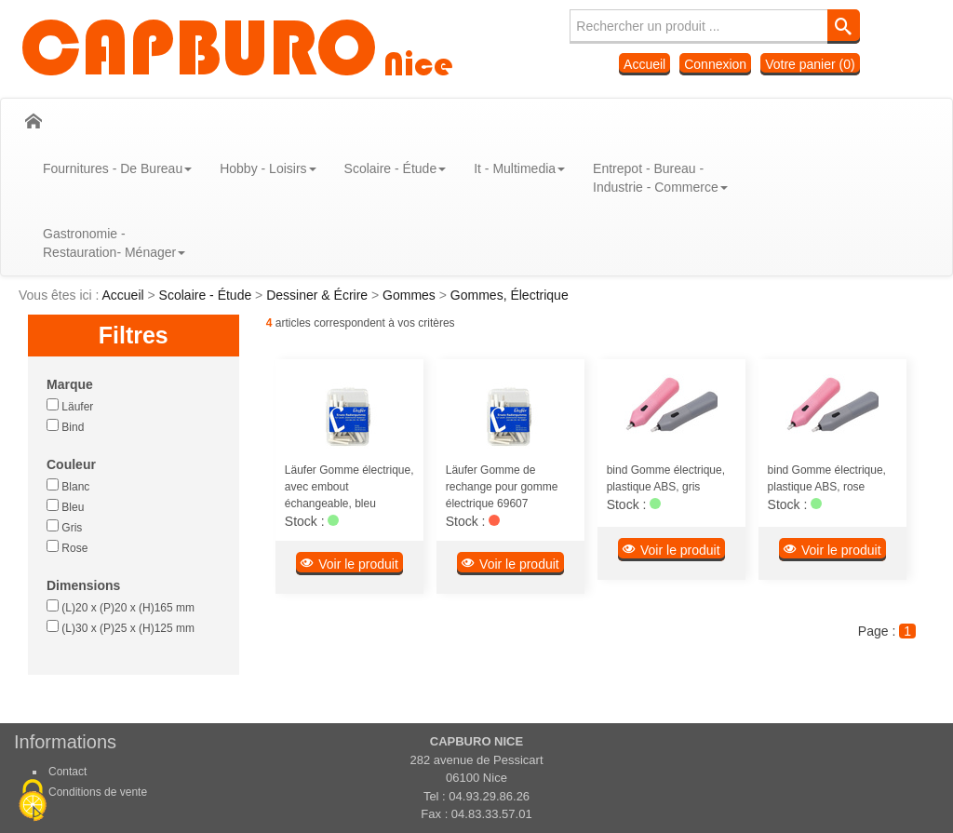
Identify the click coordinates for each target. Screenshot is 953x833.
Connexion (715, 64)
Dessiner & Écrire (318, 295)
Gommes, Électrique (509, 295)
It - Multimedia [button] (519, 168)
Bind (65, 426)
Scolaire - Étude (207, 295)
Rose (67, 547)
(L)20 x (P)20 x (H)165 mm (121, 606)
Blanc (68, 485)
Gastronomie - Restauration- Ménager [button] (114, 243)
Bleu (65, 506)
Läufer (70, 405)
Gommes (411, 295)
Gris (64, 526)
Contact (67, 771)
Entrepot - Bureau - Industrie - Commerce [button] (660, 178)
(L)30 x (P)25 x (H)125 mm (121, 627)
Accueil (644, 64)
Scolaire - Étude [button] (395, 168)
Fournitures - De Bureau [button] (117, 168)
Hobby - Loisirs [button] (267, 168)
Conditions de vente (97, 792)
